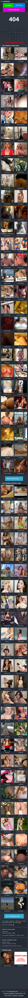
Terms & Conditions (9, 993)
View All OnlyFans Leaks (14, 916)
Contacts (14, 995)
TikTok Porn (19, 5)
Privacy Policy (19, 993)
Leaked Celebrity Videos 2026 (14, 42)
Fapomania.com (13, 991)
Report (20, 991)
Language (20, 995)
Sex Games (8, 5)
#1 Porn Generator (14, 9)
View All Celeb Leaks (14, 478)
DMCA (25, 991)
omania (5, 1)
